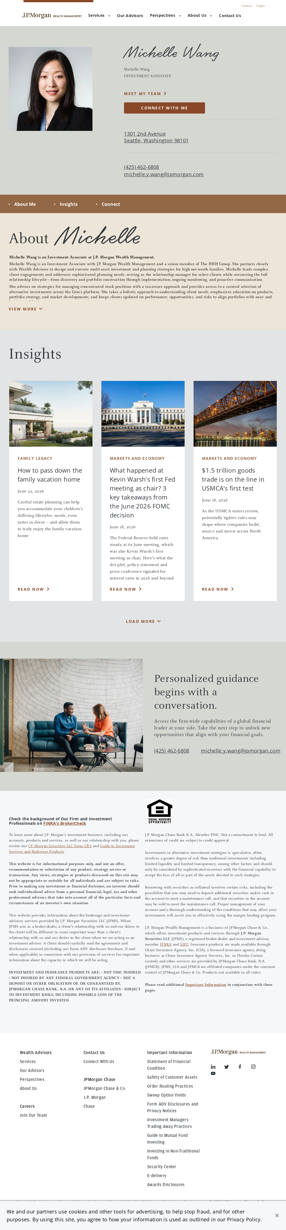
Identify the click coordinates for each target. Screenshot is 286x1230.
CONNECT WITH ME (164, 107)
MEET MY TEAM (142, 93)
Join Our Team (33, 1115)
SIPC (184, 945)
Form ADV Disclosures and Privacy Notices (172, 1107)
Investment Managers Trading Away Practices (169, 1123)
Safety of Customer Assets (172, 1077)
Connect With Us (99, 1061)
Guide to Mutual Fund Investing (167, 1138)
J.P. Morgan (95, 1097)
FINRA (165, 945)
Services (99, 15)
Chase (89, 1106)
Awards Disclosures (166, 1184)
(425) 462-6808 (171, 750)
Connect (111, 204)
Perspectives (165, 15)
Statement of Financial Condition (168, 1065)
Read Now (31, 589)
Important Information (205, 985)
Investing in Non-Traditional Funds (173, 1154)
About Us (200, 15)
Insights (69, 204)
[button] (277, 1215)
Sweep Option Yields (166, 1095)
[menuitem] (130, 16)
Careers (247, 6)
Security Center (162, 1167)
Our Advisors (32, 1070)
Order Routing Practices (170, 1086)
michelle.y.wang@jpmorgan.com (164, 174)
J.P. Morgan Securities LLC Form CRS (60, 846)
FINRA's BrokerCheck (64, 823)
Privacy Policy (243, 1219)
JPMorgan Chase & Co (104, 1088)
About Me (25, 204)
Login (260, 6)
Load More (140, 621)
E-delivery (156, 1176)
